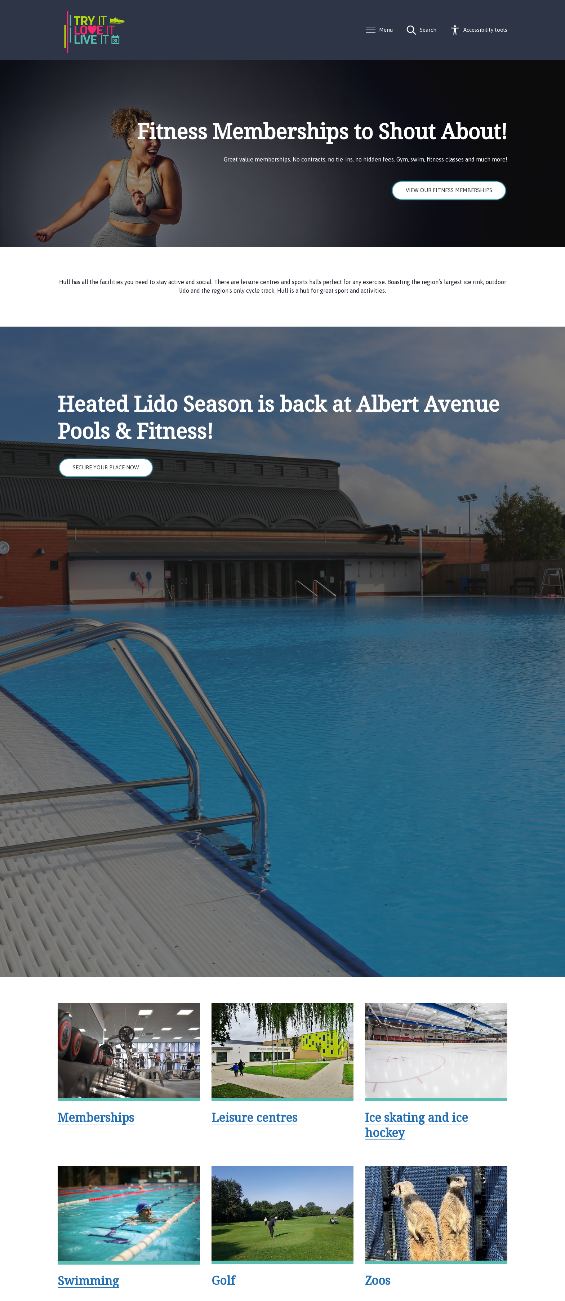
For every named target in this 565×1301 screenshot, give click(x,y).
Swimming (88, 1280)
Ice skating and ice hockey (416, 1125)
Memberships (96, 1117)
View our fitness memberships (449, 190)
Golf (223, 1280)
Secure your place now (106, 467)
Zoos (377, 1280)
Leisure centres (254, 1117)
